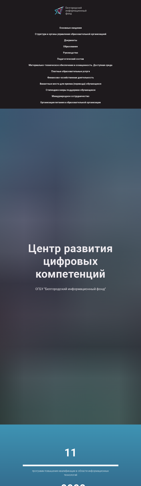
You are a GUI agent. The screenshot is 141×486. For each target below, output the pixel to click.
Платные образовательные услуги (70, 71)
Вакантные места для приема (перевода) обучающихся (70, 84)
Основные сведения (70, 28)
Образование (70, 46)
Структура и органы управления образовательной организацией (70, 34)
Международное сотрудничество (70, 96)
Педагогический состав (70, 59)
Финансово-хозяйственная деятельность (70, 77)
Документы (70, 40)
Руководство (70, 52)
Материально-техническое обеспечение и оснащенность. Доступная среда (70, 65)
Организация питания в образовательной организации (70, 102)
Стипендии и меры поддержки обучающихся (70, 90)
